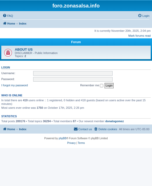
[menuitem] (8, 16)
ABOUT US (24, 49)
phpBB (62, 138)
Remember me (91, 85)
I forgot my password (14, 85)
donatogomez (114, 121)
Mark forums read (139, 35)
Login (5, 67)
